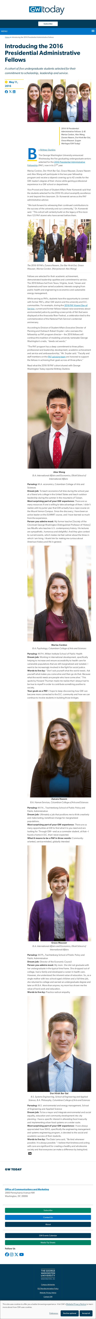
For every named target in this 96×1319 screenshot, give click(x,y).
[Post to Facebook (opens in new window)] (6, 92)
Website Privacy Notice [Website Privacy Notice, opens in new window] (48, 1293)
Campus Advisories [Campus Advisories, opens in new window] (48, 1284)
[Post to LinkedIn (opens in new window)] (14, 92)
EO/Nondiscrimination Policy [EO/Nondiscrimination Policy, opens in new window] (48, 1288)
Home (7, 37)
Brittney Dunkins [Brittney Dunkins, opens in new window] (48, 150)
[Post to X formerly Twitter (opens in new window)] (10, 92)
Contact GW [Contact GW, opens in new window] (48, 1297)
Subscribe (48, 24)
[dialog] (48, 1309)
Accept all (86, 1313)
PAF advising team (57, 357)
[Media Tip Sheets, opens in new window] (48, 1242)
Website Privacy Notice (76, 1304)
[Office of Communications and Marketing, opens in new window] (27, 1189)
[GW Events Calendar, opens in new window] (48, 1235)
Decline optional (69, 1313)
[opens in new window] (7, 1256)
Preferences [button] (53, 1313)
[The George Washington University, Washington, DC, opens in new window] (48, 1274)
